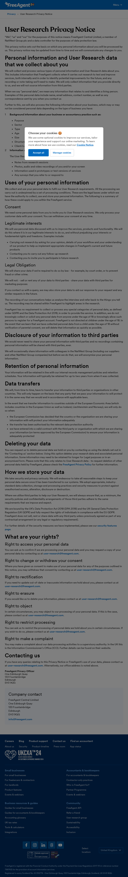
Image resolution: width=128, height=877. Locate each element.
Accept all (38, 152)
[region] (64, 143)
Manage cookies (62, 152)
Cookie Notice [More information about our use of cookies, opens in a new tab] (85, 144)
